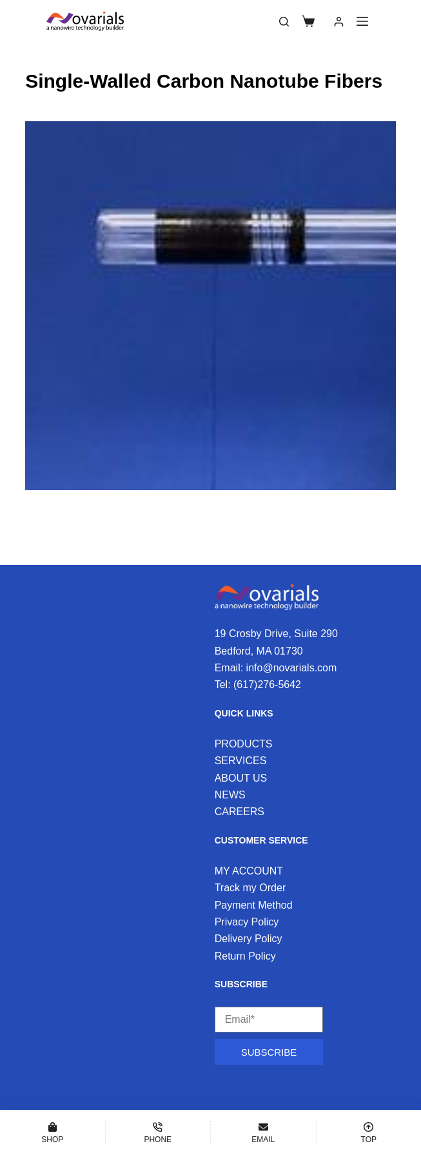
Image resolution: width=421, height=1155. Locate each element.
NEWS (230, 794)
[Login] (339, 21)
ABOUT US (241, 778)
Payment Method (254, 905)
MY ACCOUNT (249, 870)
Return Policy (245, 956)
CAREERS (239, 811)
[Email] (263, 1132)
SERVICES (241, 760)
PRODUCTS (244, 743)
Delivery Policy (248, 938)
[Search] (284, 21)
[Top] (369, 1132)
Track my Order (250, 887)
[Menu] (362, 21)
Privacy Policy (247, 921)
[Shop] (53, 1132)
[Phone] (158, 1132)
